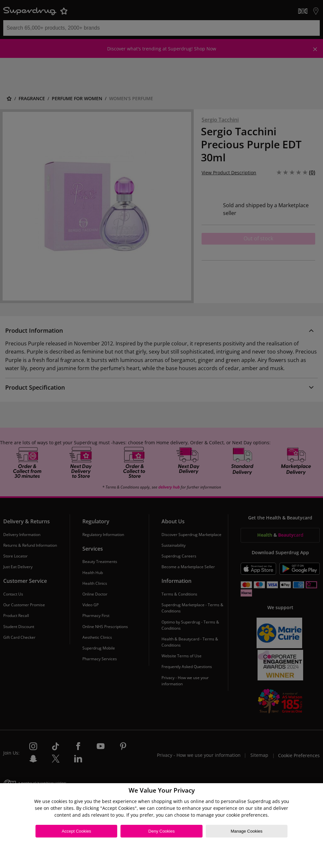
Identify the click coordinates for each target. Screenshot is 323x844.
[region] (161, 813)
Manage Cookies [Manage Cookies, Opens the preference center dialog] (247, 831)
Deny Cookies (161, 831)
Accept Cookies (76, 831)
